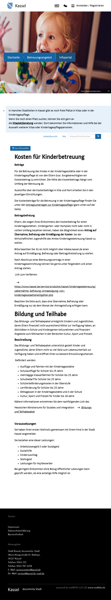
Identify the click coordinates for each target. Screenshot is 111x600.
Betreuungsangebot (39, 57)
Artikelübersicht (50, 137)
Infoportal (65, 57)
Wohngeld (26, 459)
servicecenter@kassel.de (28, 570)
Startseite (14, 57)
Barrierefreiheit (15, 534)
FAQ (64, 137)
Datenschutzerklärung (19, 531)
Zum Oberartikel (20, 148)
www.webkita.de (96, 588)
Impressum (13, 527)
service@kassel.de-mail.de (31, 573)
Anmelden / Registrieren (86, 5)
